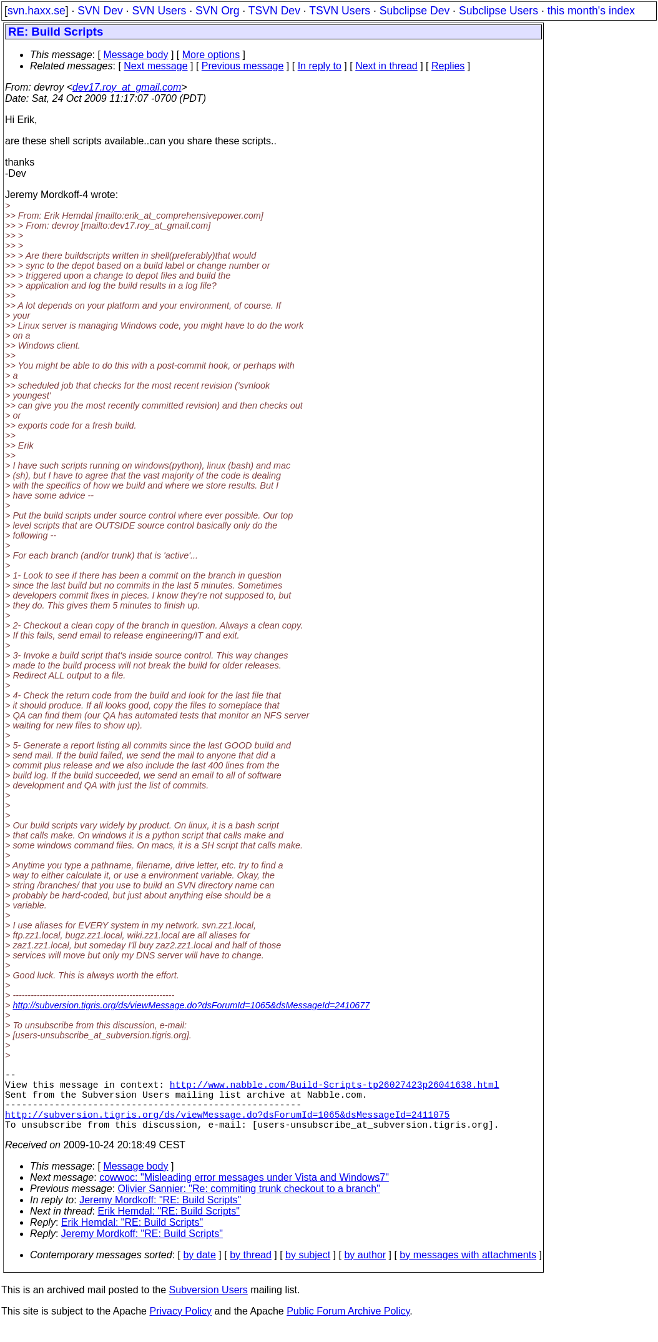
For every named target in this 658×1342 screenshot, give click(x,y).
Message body (135, 54)
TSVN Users (339, 10)
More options (211, 54)
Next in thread (386, 66)
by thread (251, 1270)
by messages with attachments (468, 1270)
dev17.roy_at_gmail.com (126, 87)
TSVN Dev (274, 10)
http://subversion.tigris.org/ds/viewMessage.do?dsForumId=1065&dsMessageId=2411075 (227, 1126)
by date (199, 1270)
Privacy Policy (180, 1326)
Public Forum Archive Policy (348, 1326)
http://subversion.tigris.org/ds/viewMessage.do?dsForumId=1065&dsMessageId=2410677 (191, 1005)
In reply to (319, 66)
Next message (155, 66)
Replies (447, 66)
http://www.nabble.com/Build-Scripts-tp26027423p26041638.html (334, 1089)
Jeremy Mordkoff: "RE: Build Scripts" (160, 1215)
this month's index (591, 10)
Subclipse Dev (414, 10)
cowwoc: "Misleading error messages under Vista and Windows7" (244, 1192)
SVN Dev (99, 10)
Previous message (243, 66)
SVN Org (217, 10)
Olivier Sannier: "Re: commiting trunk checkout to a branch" (249, 1203)
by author (365, 1270)
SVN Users (159, 10)
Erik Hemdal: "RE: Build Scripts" (169, 1226)
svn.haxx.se (36, 10)
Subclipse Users (498, 10)
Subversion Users (208, 1305)
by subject (307, 1270)
